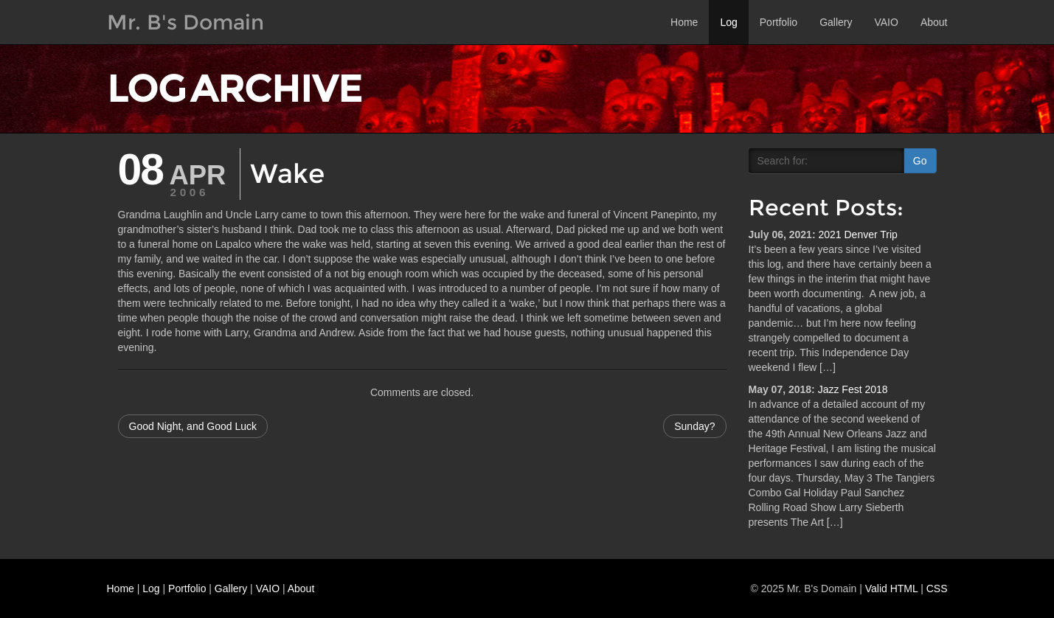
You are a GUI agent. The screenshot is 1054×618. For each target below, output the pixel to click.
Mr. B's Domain (185, 22)
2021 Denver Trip (857, 234)
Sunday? (694, 426)
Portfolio (778, 22)
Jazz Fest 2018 (853, 389)
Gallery (835, 22)
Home (684, 22)
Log (728, 22)
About (934, 22)
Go (920, 161)
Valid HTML (891, 588)
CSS (937, 588)
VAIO (886, 22)
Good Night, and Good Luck (193, 426)
